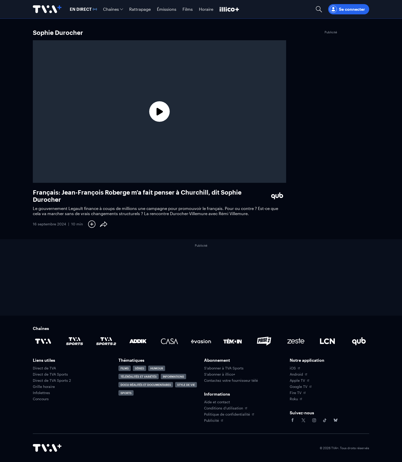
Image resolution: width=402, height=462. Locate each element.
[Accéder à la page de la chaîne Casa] (169, 341)
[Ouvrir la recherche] (319, 9)
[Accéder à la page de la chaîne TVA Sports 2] (106, 341)
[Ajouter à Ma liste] (92, 224)
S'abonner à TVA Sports (224, 368)
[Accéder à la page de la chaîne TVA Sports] (74, 341)
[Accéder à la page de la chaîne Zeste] (296, 341)
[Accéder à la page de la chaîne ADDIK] (138, 341)
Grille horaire (44, 387)
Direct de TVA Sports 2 (52, 380)
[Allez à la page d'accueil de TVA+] (47, 9)
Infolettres (41, 393)
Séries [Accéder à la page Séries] (139, 368)
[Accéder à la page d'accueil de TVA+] (47, 448)
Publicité (213, 420)
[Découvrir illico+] (229, 9)
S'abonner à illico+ (219, 374)
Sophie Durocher (58, 32)
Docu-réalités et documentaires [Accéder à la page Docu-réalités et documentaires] (145, 384)
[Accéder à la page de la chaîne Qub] (359, 341)
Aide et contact (217, 402)
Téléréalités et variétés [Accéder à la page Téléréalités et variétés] (138, 376)
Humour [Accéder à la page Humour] (156, 368)
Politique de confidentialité (229, 414)
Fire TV (298, 393)
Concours (41, 399)
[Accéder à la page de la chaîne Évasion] (201, 341)
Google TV (300, 387)
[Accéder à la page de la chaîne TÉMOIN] (232, 341)
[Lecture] (159, 111)
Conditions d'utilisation (225, 408)
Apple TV (299, 380)
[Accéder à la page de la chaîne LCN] (327, 341)
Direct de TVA (44, 368)
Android (298, 374)
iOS (295, 368)
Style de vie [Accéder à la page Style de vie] (186, 384)
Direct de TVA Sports (50, 374)
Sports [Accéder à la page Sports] (126, 393)
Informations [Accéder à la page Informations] (173, 376)
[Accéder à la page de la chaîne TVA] (43, 341)
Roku (296, 399)
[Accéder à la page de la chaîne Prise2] (264, 341)
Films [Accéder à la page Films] (124, 368)
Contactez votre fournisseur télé (231, 380)
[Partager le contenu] (103, 224)
